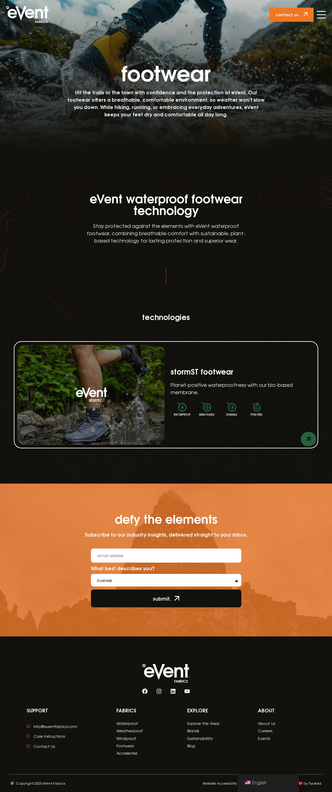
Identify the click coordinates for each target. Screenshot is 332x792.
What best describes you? (123, 569)
